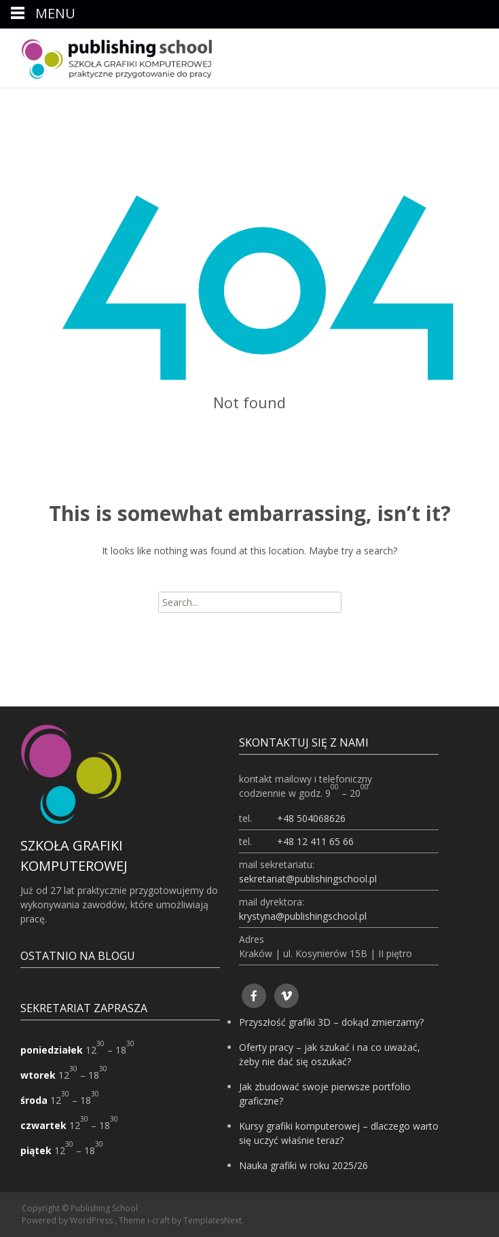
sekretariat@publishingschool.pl (308, 878)
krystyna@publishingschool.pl (303, 916)
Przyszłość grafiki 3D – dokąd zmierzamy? (331, 1022)
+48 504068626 (311, 818)
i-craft (159, 1220)
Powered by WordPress (68, 1220)
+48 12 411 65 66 (315, 841)
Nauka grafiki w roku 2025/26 (303, 1165)
